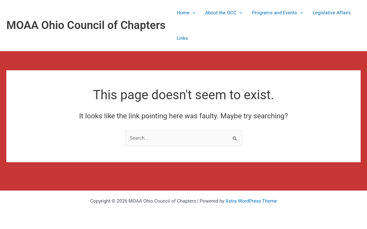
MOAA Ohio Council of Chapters (86, 25)
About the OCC (223, 12)
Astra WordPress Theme (251, 201)
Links (182, 38)
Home (186, 12)
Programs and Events (277, 12)
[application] (192, 12)
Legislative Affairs (332, 13)
